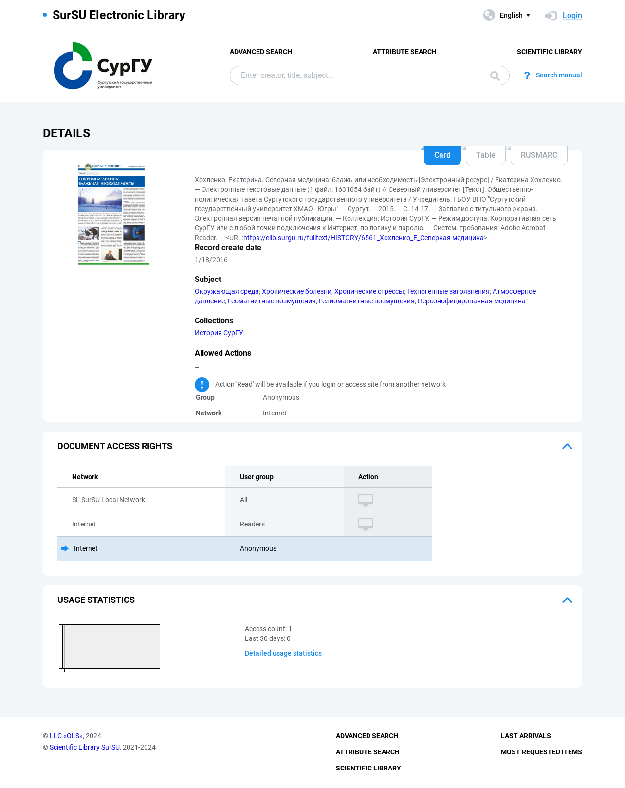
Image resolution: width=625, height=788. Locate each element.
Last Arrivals (526, 736)
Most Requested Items (541, 752)
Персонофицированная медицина (472, 301)
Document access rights (114, 446)
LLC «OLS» (66, 736)
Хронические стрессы (369, 291)
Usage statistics (96, 600)
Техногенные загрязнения (448, 291)
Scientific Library (549, 52)
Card (442, 155)
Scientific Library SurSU (85, 747)
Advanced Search (261, 52)
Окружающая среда (227, 291)
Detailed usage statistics (283, 653)
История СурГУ (219, 333)
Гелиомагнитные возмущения (367, 301)
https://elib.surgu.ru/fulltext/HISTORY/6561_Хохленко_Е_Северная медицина (363, 238)
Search (495, 76)
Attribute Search (405, 52)
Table (486, 155)
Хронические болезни (296, 291)
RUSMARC (539, 155)
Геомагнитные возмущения (272, 301)
